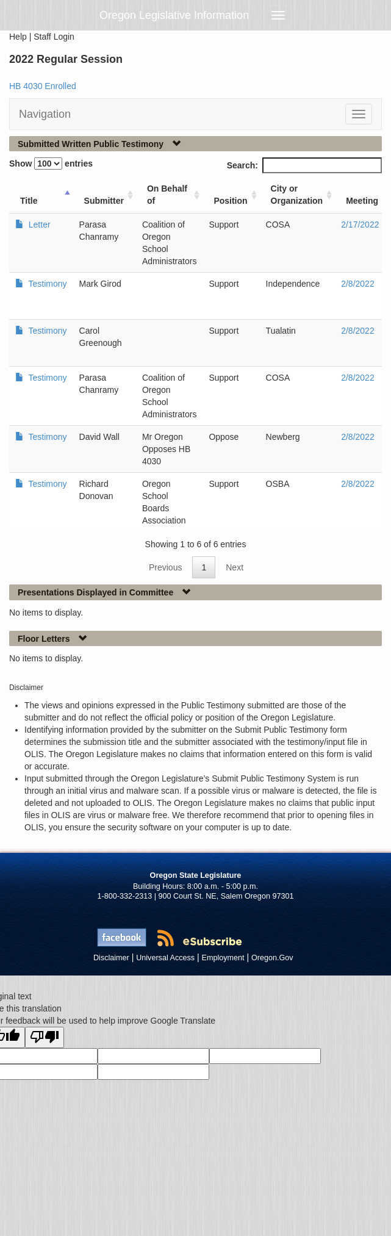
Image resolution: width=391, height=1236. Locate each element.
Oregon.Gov (272, 958)
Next (234, 567)
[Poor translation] (44, 1037)
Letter (38, 224)
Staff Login (54, 36)
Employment (223, 958)
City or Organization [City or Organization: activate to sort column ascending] (297, 195)
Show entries (51, 163)
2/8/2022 (358, 284)
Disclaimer (111, 958)
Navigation (45, 114)
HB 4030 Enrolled (42, 86)
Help (18, 36)
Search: (304, 165)
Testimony (46, 284)
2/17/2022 (360, 224)
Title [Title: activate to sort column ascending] (29, 201)
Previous (165, 567)
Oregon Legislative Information (174, 15)
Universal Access (165, 958)
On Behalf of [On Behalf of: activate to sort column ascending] (167, 195)
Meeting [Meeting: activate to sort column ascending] (362, 201)
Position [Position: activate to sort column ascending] (230, 201)
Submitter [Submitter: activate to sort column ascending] (104, 201)
